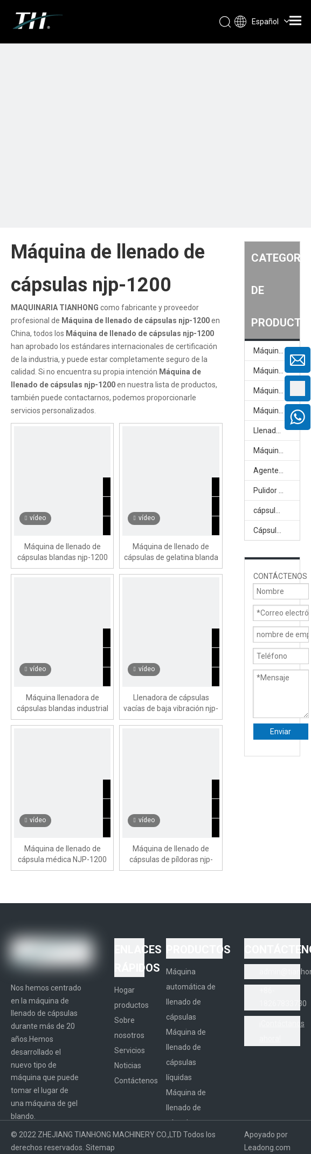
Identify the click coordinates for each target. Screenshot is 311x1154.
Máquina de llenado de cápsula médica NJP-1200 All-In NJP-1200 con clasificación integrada (62, 854)
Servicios (129, 1050)
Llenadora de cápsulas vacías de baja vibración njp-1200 (170, 703)
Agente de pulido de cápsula (276, 470)
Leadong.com (267, 1147)
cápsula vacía (276, 510)
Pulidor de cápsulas (276, 490)
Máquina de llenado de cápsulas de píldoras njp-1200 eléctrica (171, 854)
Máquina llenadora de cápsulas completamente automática (276, 370)
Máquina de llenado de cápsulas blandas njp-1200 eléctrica (62, 552)
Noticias (127, 1065)
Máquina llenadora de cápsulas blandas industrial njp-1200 (62, 703)
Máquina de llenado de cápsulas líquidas (276, 390)
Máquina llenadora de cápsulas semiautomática (276, 450)
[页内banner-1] (155, 155)
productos (131, 1005)
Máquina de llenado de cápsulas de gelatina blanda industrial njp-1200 (171, 552)
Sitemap (100, 1147)
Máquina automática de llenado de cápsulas (276, 350)
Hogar (124, 990)
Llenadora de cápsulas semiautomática (276, 430)
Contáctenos (136, 1080)
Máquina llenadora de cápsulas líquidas (276, 410)
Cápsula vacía (276, 530)
